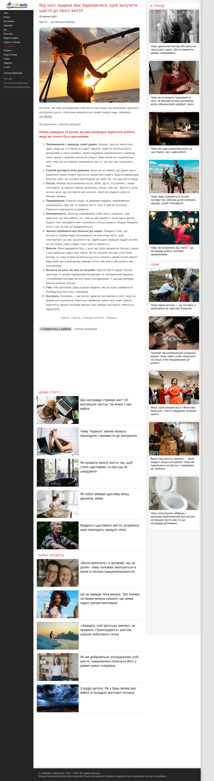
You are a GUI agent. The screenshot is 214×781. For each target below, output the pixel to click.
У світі (7, 67)
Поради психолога (94, 317)
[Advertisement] (89, 360)
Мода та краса (11, 38)
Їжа (5, 29)
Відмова (112, 317)
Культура (8, 34)
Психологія (9, 46)
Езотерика (9, 21)
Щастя (65, 317)
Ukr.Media (45, 116)
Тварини (8, 63)
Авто (6, 13)
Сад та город (10, 54)
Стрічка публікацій (85, 329)
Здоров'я (8, 25)
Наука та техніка (12, 42)
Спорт (7, 59)
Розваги (8, 50)
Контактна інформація (16, 83)
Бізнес (7, 17)
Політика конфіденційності (18, 87)
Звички (76, 317)
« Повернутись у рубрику (55, 329)
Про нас (8, 78)
